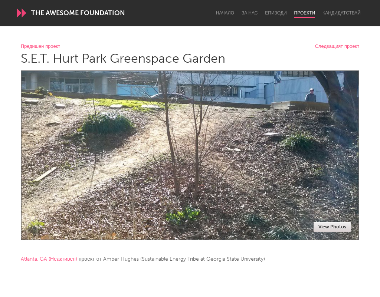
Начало (225, 13)
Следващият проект (337, 46)
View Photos (332, 227)
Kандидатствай (341, 13)
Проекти (304, 13)
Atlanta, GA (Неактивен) (49, 259)
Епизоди (275, 13)
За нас (250, 13)
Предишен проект (40, 46)
